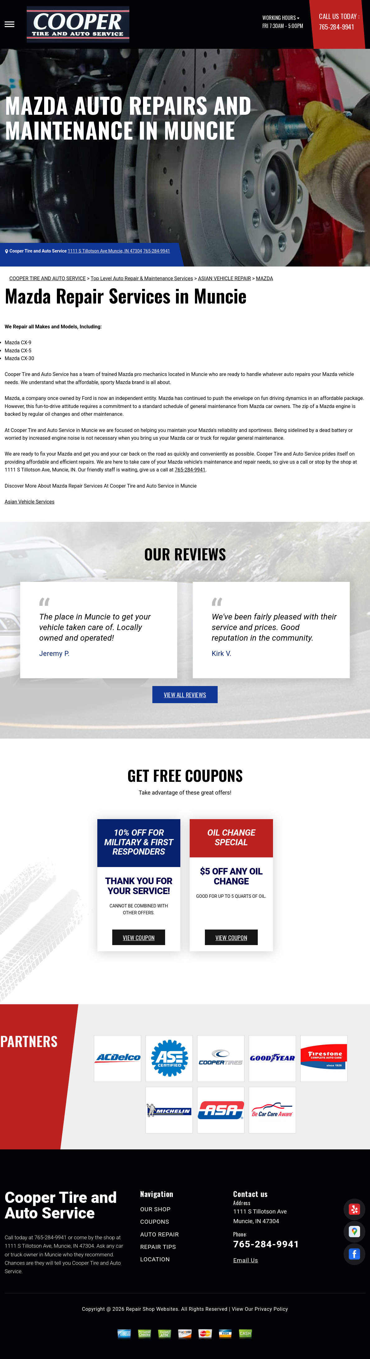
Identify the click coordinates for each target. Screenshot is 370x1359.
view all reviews (185, 694)
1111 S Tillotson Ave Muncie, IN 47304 (105, 250)
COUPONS (154, 1221)
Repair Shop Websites (152, 1309)
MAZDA (264, 278)
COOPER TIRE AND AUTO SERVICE (47, 278)
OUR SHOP (155, 1209)
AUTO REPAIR (159, 1234)
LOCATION (155, 1259)
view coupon (139, 937)
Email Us (245, 1260)
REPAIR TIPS (158, 1246)
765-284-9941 (336, 26)
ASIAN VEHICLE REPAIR (224, 278)
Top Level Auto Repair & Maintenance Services (142, 278)
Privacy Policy (271, 1309)
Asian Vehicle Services (29, 502)
